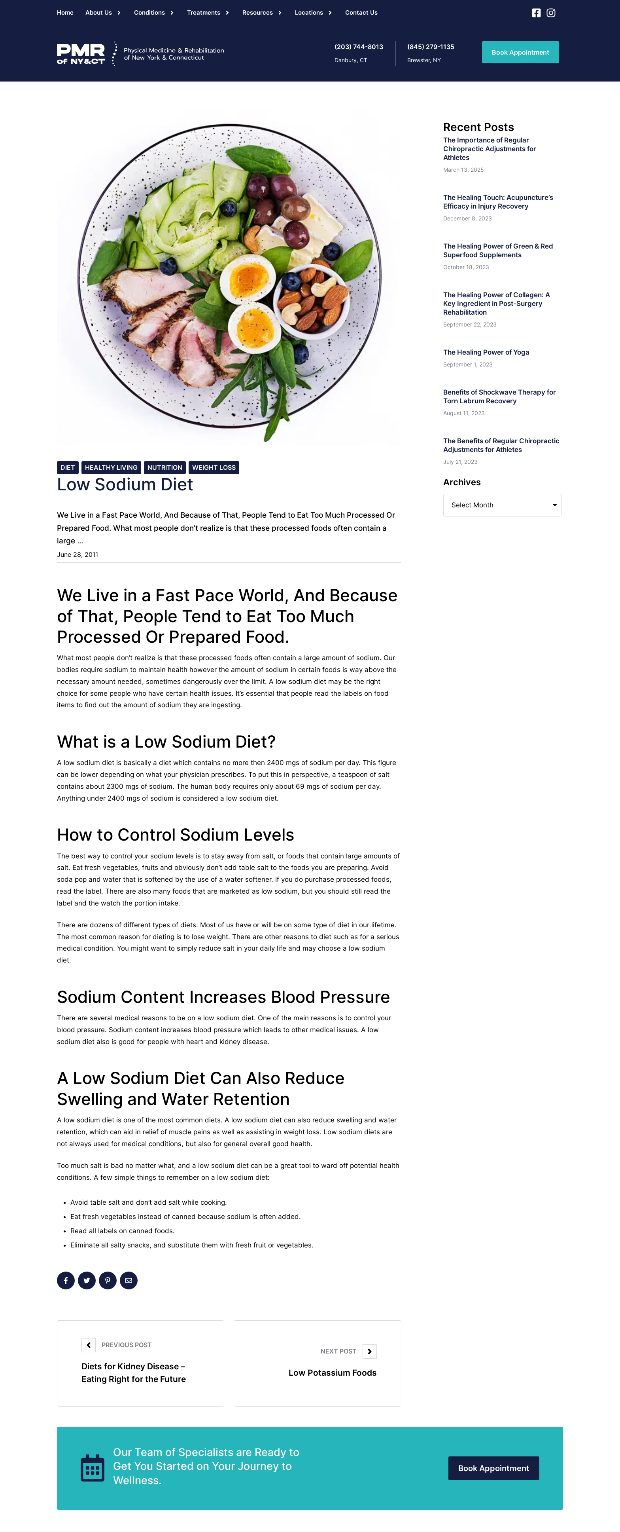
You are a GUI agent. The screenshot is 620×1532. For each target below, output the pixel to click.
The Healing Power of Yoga (486, 352)
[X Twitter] (87, 1282)
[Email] (129, 1282)
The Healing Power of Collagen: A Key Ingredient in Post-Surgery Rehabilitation (496, 303)
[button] (119, 12)
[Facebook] (66, 1282)
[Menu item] (65, 12)
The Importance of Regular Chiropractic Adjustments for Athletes (489, 148)
